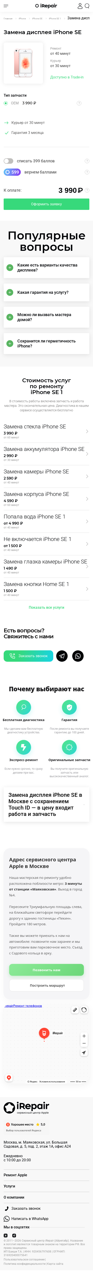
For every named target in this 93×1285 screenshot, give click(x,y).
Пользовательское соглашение (24, 1259)
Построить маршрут (47, 985)
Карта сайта (55, 1263)
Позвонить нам (46, 970)
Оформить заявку (46, 204)
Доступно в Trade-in (67, 77)
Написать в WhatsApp (26, 1219)
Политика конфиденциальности (24, 1263)
